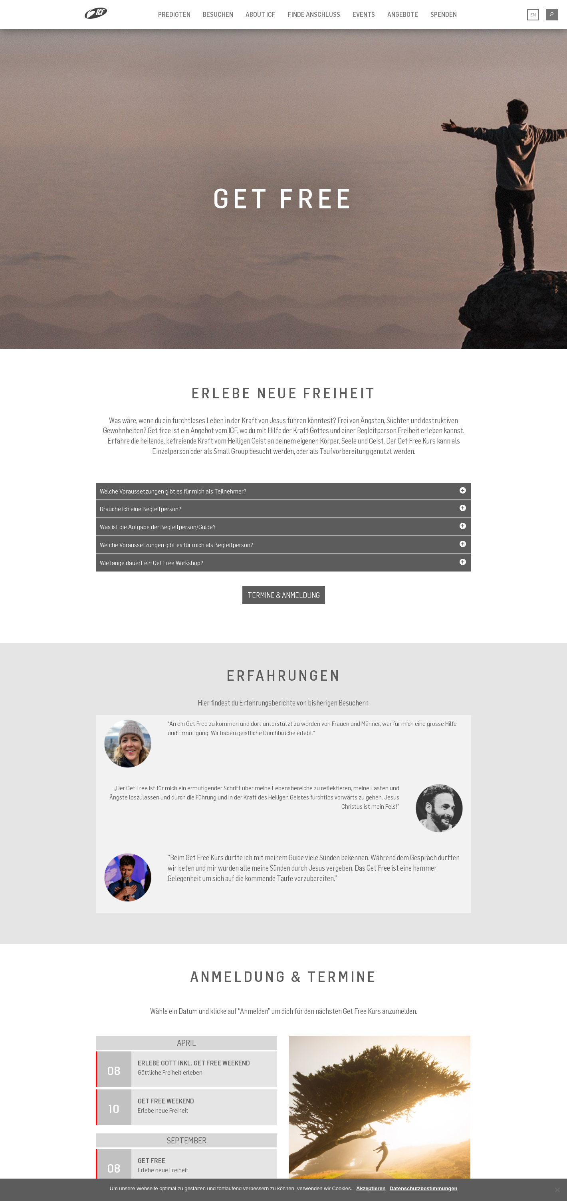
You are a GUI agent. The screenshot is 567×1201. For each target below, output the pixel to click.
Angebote (402, 14)
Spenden (443, 14)
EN (533, 15)
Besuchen (218, 14)
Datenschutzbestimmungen (424, 1188)
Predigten (174, 14)
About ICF (261, 14)
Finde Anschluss (314, 14)
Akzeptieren (371, 1188)
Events (364, 14)
